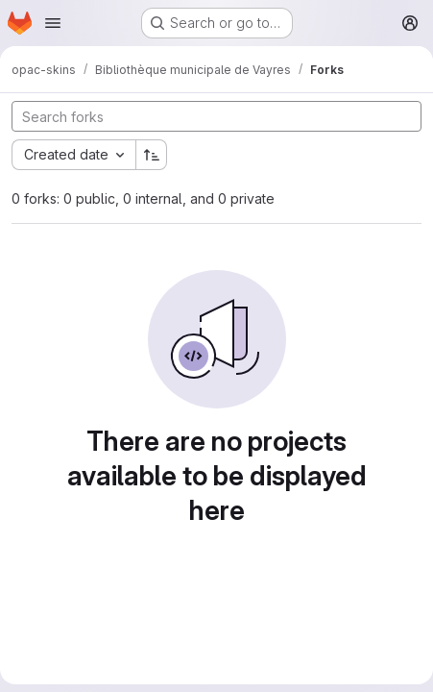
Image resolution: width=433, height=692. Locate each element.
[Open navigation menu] (52, 23)
